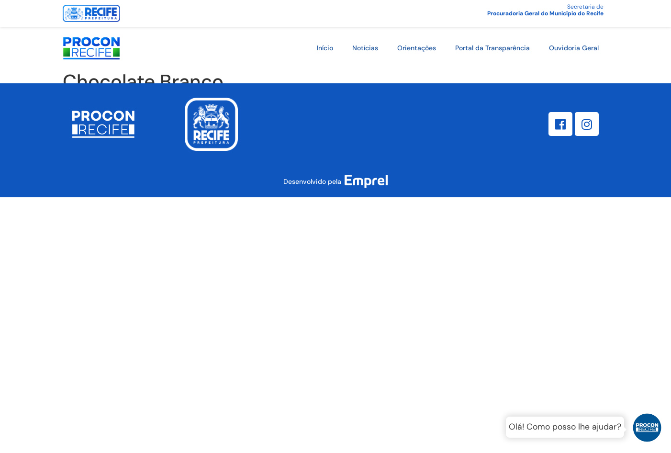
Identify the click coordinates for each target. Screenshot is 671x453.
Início (325, 48)
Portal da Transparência (492, 48)
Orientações (416, 48)
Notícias (365, 48)
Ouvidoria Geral (574, 48)
